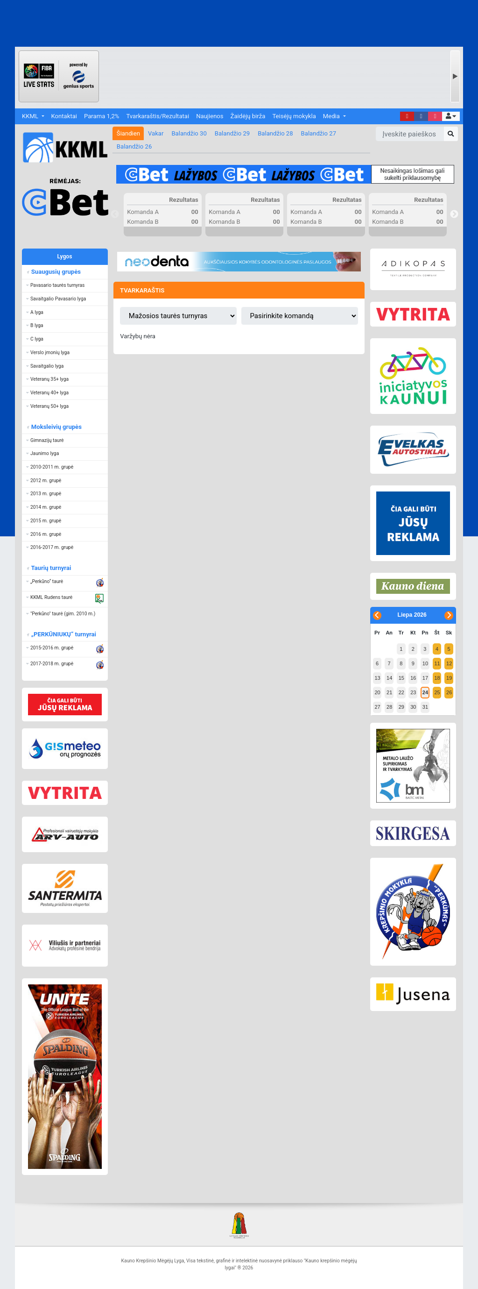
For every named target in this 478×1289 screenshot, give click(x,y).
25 (437, 692)
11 (437, 663)
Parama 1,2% (101, 116)
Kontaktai (64, 116)
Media (332, 116)
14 (389, 678)
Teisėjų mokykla (294, 116)
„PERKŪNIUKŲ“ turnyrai (63, 634)
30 (413, 707)
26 (449, 692)
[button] (450, 116)
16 (413, 678)
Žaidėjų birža (248, 116)
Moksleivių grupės (56, 426)
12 (449, 663)
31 (425, 707)
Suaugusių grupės (55, 271)
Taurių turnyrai (50, 567)
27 (377, 707)
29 (401, 707)
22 (401, 692)
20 (377, 692)
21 (389, 692)
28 (389, 707)
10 (425, 663)
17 (425, 678)
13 (377, 678)
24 (425, 692)
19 (449, 678)
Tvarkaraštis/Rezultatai (157, 116)
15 (401, 678)
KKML (31, 116)
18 (437, 678)
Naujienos (209, 116)
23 (413, 692)
